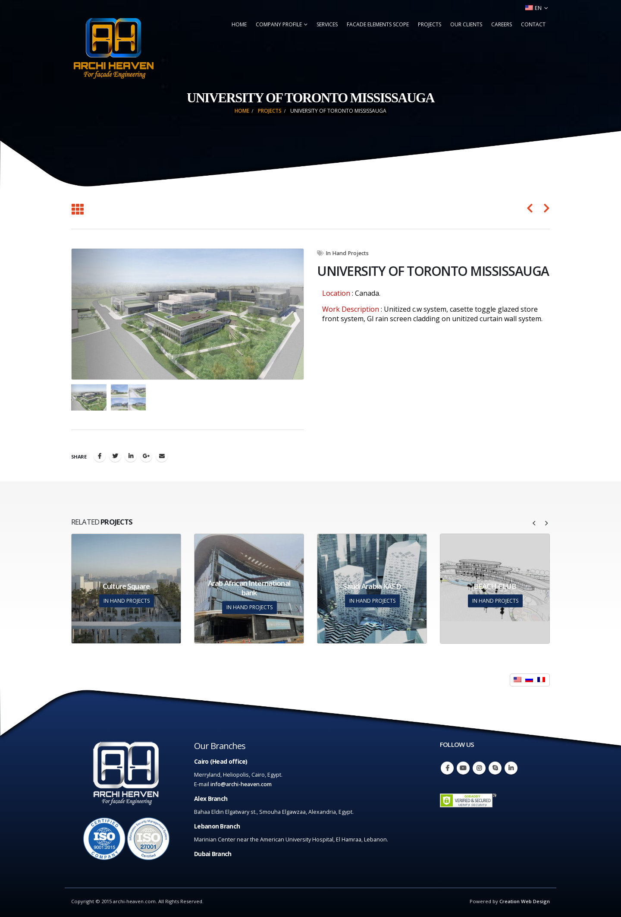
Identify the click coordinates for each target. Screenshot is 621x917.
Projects (429, 24)
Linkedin (511, 768)
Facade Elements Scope (378, 24)
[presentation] (534, 522)
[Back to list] (77, 209)
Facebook (100, 456)
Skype (495, 768)
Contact (533, 24)
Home (239, 24)
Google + (146, 456)
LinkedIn (131, 456)
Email (162, 456)
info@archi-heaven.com (241, 784)
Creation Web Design (524, 901)
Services (327, 24)
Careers (501, 24)
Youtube (463, 768)
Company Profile (279, 24)
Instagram (479, 768)
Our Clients (466, 24)
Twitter (115, 456)
